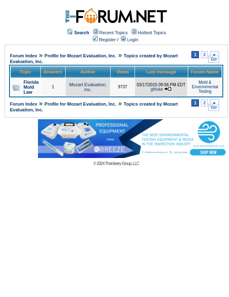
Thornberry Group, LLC (122, 163)
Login (129, 39)
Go (214, 59)
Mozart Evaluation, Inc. (88, 87)
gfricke (157, 89)
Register (104, 39)
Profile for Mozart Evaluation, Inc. (80, 55)
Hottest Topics (152, 32)
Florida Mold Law (31, 87)
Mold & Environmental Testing (205, 87)
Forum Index (23, 55)
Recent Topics (113, 32)
